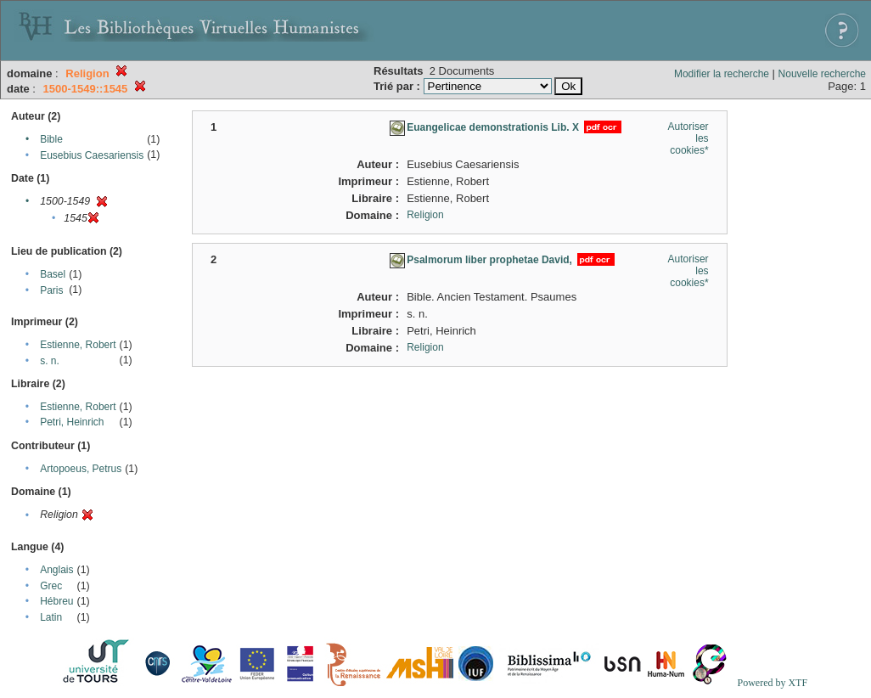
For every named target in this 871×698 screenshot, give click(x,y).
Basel (52, 274)
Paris (51, 290)
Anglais (56, 570)
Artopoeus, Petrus (80, 469)
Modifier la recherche (721, 74)
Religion (425, 215)
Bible (51, 139)
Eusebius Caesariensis (91, 155)
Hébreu (56, 601)
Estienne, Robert (77, 345)
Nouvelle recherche (822, 74)
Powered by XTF (772, 683)
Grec (51, 586)
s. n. (49, 361)
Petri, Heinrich (72, 422)
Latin (51, 617)
